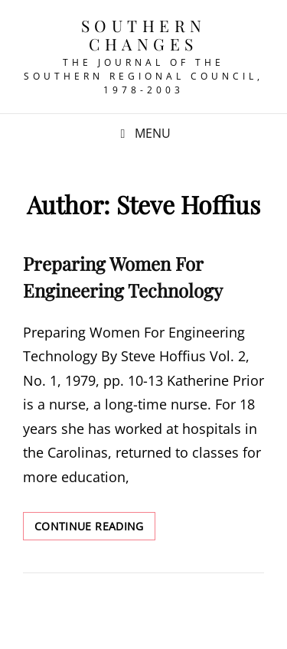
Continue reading (94, 528)
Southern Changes (144, 34)
